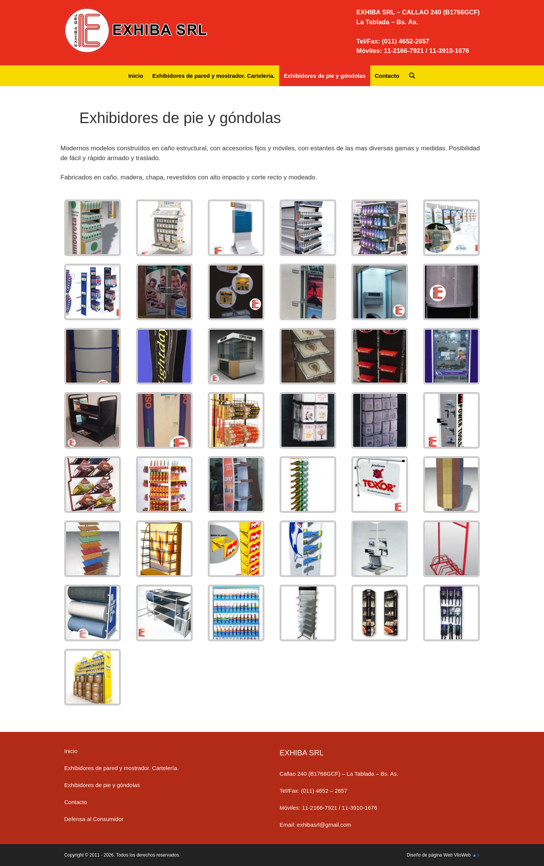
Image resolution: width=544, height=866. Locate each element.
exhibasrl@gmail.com (324, 824)
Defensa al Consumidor (94, 819)
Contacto (387, 76)
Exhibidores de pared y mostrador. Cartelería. (213, 76)
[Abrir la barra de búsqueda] (412, 75)
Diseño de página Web (430, 855)
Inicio (135, 76)
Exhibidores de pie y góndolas (325, 76)
